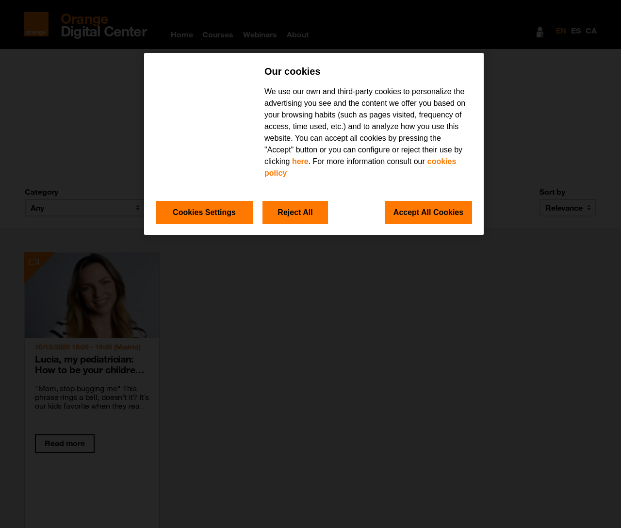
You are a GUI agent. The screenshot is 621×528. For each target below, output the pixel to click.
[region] (314, 144)
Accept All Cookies (428, 212)
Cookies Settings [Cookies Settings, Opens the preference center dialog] (204, 212)
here (300, 161)
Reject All (295, 212)
